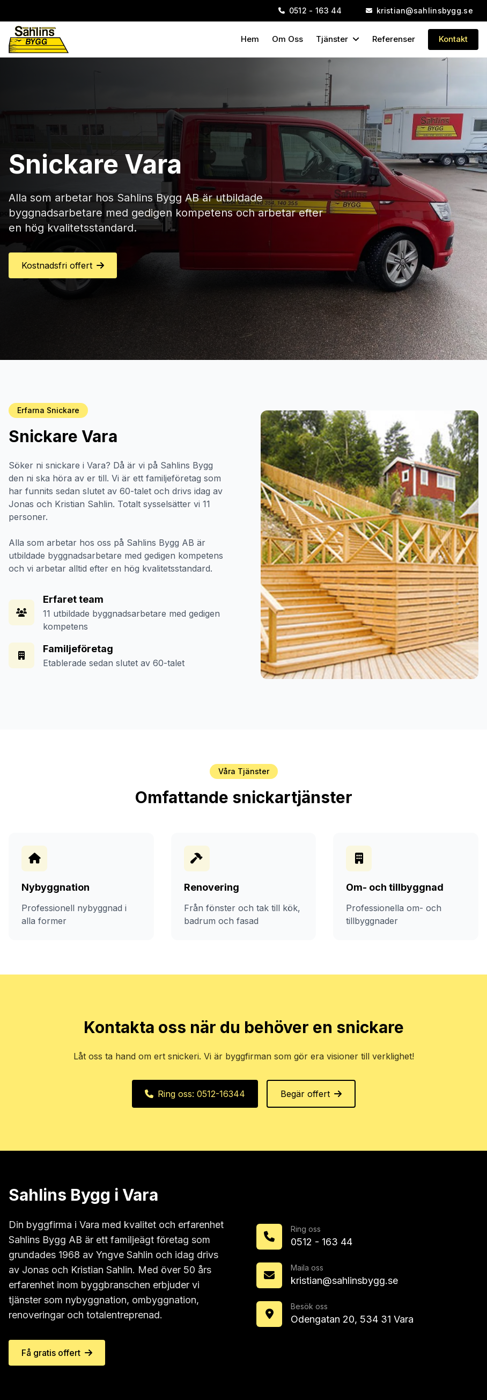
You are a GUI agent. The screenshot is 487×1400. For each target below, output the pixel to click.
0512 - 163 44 (321, 1241)
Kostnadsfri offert (62, 265)
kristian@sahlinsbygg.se (344, 1280)
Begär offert (311, 1093)
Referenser (393, 39)
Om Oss (287, 39)
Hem (250, 39)
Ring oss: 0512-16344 (195, 1093)
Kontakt (453, 39)
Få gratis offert (56, 1352)
